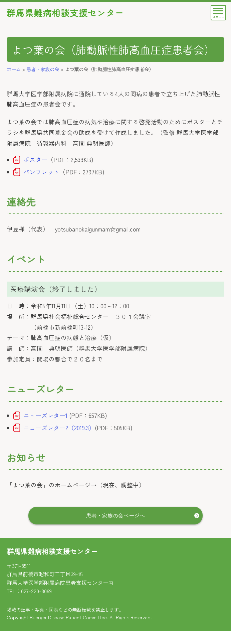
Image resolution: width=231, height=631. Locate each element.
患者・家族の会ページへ (115, 515)
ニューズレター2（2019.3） (59, 428)
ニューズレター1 (45, 415)
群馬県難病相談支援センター (65, 12)
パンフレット (41, 172)
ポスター (35, 159)
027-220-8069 (36, 591)
